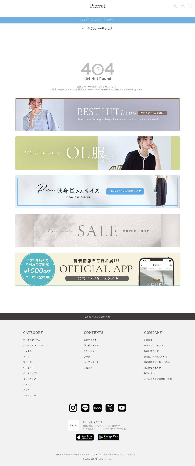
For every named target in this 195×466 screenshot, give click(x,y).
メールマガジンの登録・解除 (158, 379)
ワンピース (28, 368)
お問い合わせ (150, 373)
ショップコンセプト (153, 345)
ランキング (89, 351)
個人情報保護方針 (152, 368)
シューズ (27, 384)
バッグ (26, 390)
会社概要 (148, 340)
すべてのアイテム (31, 340)
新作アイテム (90, 340)
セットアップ (29, 379)
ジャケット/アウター (33, 345)
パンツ (26, 357)
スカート (27, 362)
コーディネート (91, 362)
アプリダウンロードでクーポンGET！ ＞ (97, 20)
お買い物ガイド (151, 351)
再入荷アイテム (91, 345)
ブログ (87, 357)
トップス (27, 351)
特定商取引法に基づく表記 (157, 362)
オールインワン (30, 373)
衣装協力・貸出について (156, 357)
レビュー (88, 368)
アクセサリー (29, 395)
